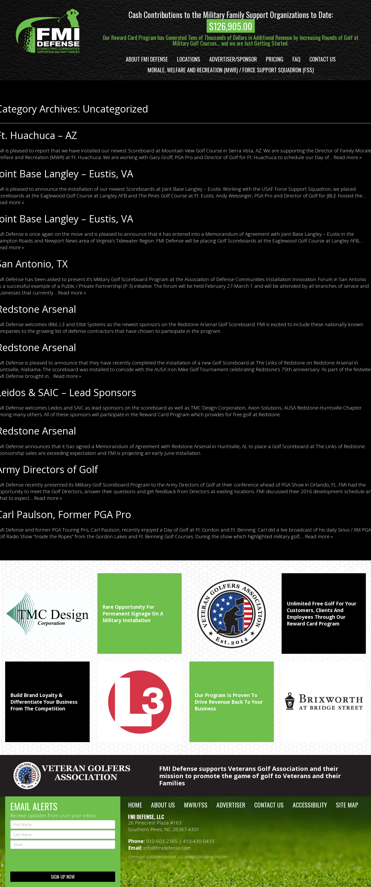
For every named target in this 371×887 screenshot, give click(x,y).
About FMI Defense (147, 59)
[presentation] (49, 860)
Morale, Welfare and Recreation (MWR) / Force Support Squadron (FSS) (231, 70)
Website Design (197, 857)
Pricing (274, 59)
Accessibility (310, 804)
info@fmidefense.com (167, 848)
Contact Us (322, 59)
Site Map (347, 804)
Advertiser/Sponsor (233, 59)
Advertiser (230, 804)
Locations (188, 59)
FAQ (296, 59)
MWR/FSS (195, 804)
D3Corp (221, 857)
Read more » (347, 157)
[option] (47, 613)
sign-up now (63, 876)
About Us (163, 804)
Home (135, 804)
